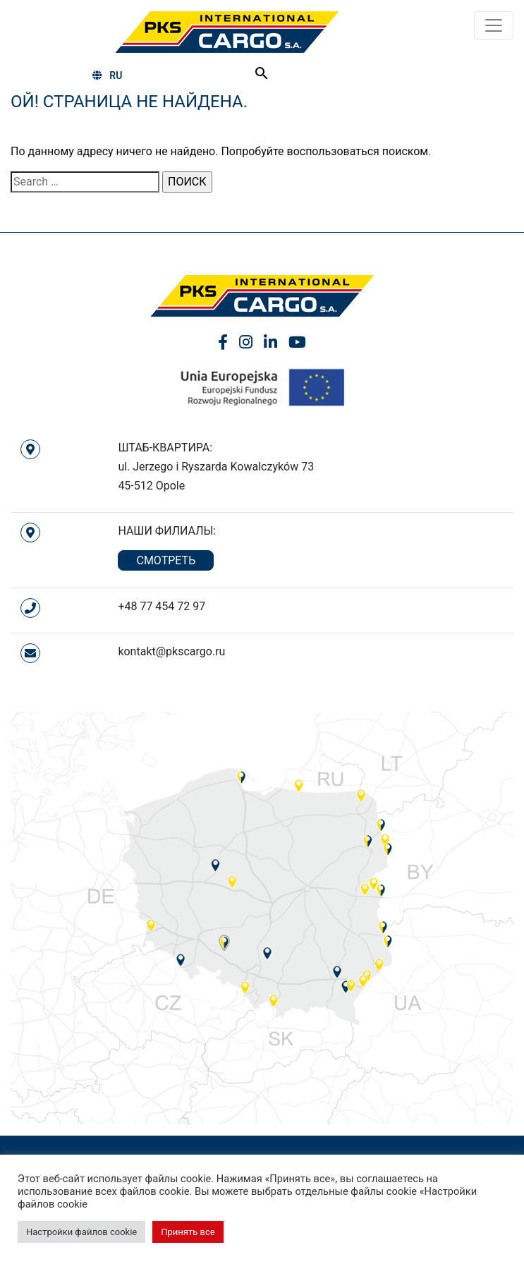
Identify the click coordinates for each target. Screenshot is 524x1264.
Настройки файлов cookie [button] (81, 1232)
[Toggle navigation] (493, 25)
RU (107, 75)
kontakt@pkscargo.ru (171, 651)
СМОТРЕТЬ (165, 560)
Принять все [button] (187, 1232)
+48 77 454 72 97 (161, 606)
